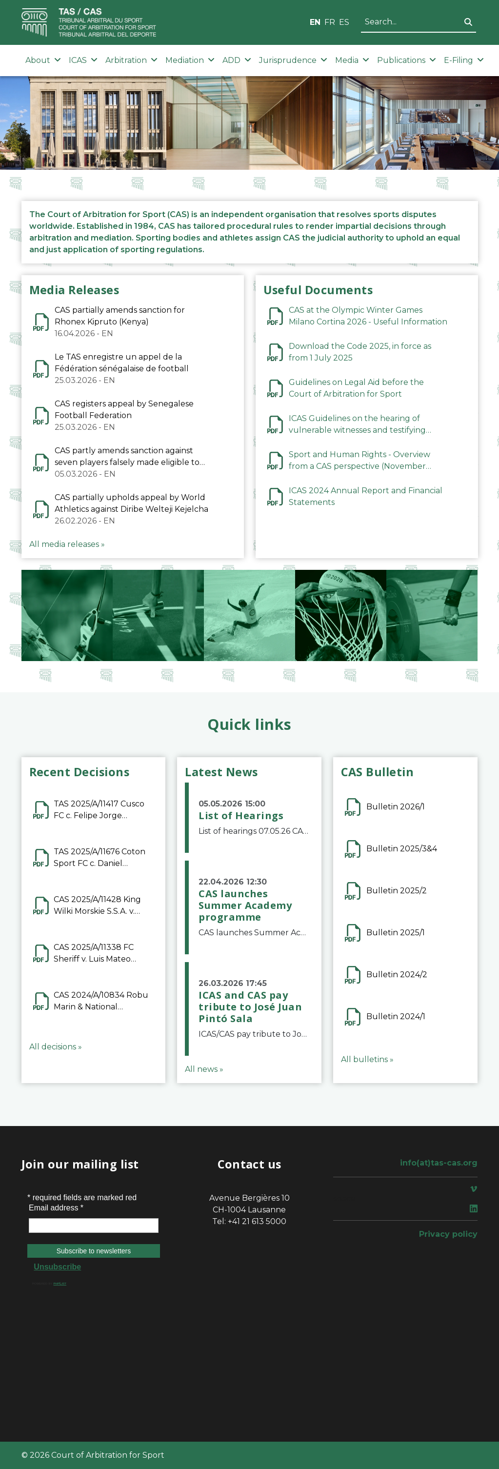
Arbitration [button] (131, 60)
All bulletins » (367, 1059)
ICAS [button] (83, 60)
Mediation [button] (190, 60)
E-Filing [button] (464, 60)
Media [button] (352, 60)
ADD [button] (236, 60)
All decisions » (55, 1046)
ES (344, 22)
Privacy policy (448, 1234)
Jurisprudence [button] (293, 60)
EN (315, 22)
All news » (204, 1069)
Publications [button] (406, 60)
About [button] (43, 60)
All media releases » (67, 544)
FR (329, 22)
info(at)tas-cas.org (439, 1162)
